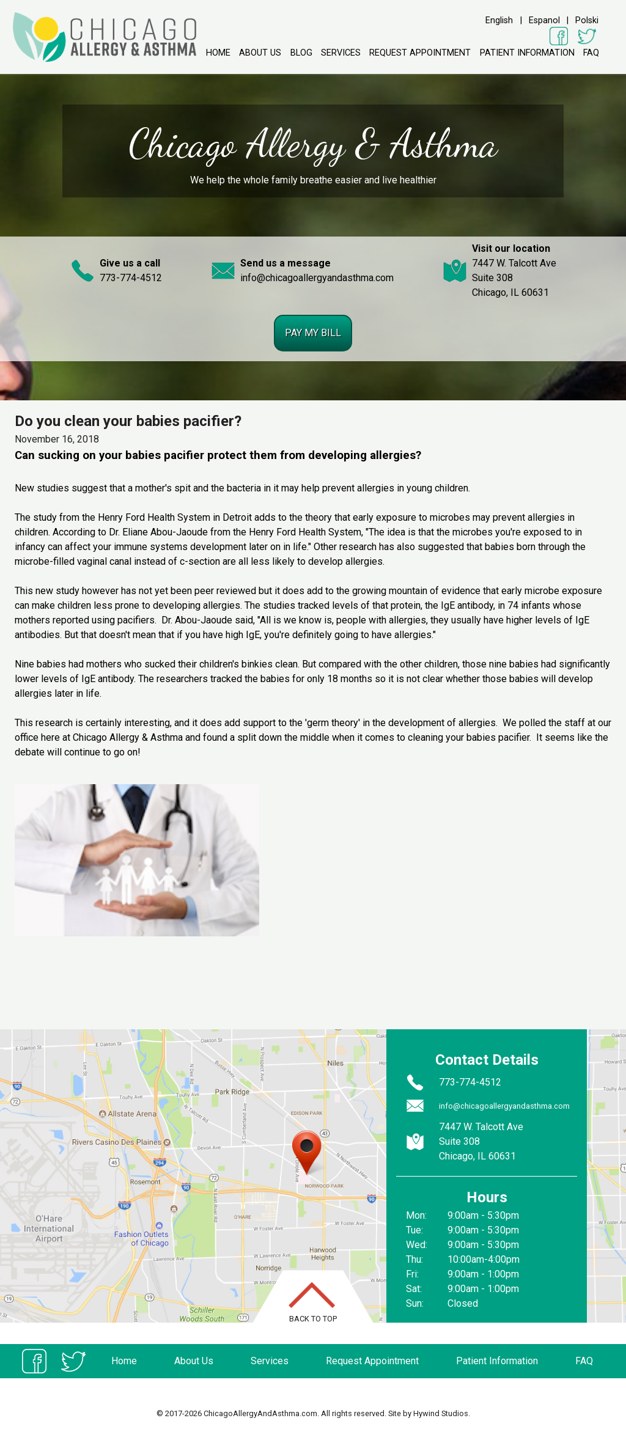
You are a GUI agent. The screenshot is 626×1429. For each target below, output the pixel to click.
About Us (260, 53)
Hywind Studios (440, 1413)
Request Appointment (420, 53)
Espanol (544, 20)
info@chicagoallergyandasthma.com (317, 278)
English (499, 20)
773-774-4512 (131, 278)
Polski (586, 20)
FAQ (591, 53)
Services (341, 53)
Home (218, 53)
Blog (301, 53)
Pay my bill (313, 333)
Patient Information (527, 53)
